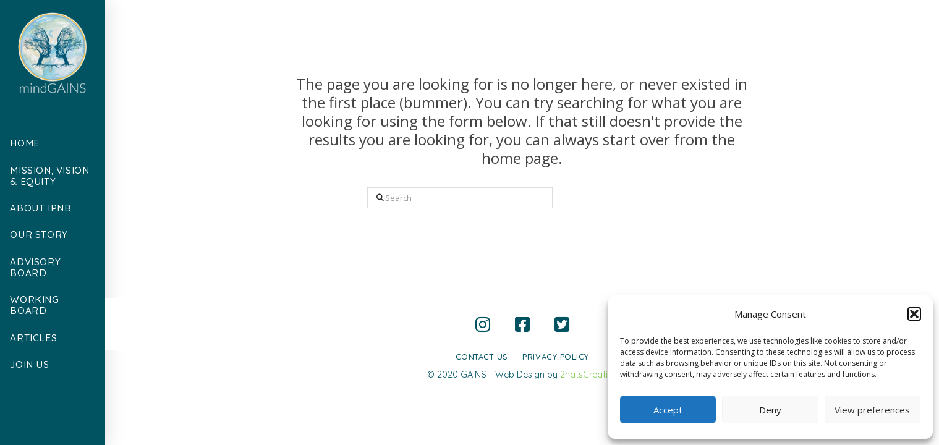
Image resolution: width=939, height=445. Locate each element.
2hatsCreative (589, 374)
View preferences (872, 410)
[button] (914, 314)
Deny (770, 410)
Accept (667, 410)
